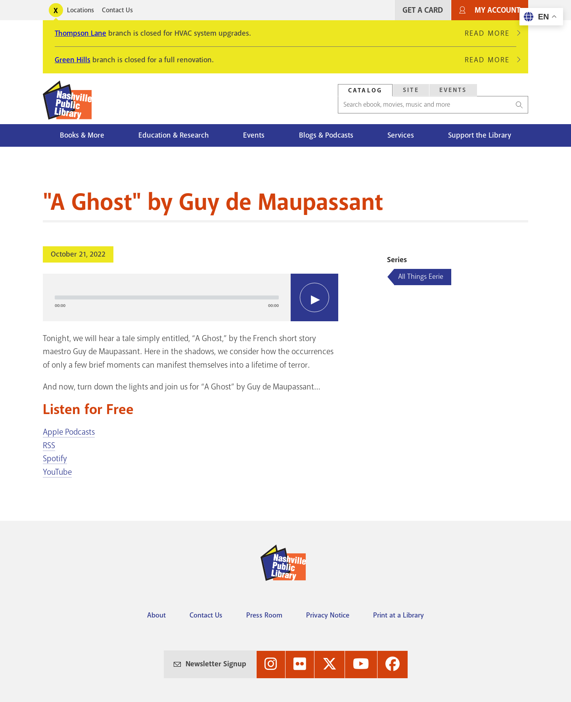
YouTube (57, 472)
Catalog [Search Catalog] (365, 90)
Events (253, 135)
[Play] (314, 297)
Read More (490, 33)
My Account (497, 10)
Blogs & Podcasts (326, 135)
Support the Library (479, 135)
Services (400, 135)
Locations (80, 10)
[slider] (167, 297)
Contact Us (117, 10)
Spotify (55, 458)
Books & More (82, 135)
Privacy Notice (327, 615)
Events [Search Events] (453, 90)
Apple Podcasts (69, 432)
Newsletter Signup (216, 664)
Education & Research (173, 135)
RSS (49, 445)
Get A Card (422, 10)
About (156, 615)
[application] (190, 297)
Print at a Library (398, 615)
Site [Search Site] (411, 90)
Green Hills (72, 60)
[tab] (365, 90)
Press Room (264, 615)
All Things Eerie (420, 276)
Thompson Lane (80, 33)
